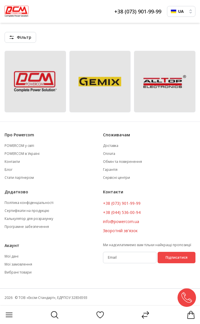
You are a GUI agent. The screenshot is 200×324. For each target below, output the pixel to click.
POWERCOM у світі (19, 145)
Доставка (110, 145)
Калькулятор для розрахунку (29, 218)
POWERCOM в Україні (22, 153)
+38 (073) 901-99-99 (137, 11)
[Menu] (9, 314)
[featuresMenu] (20, 37)
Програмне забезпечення (27, 226)
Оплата (109, 153)
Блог (9, 169)
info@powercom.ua (121, 221)
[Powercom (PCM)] (35, 81)
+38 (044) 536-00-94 (122, 212)
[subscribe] (130, 257)
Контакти (12, 161)
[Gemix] (100, 81)
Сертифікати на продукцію (27, 210)
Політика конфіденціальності (29, 203)
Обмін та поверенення (122, 161)
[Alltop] (164, 81)
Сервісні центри (116, 177)
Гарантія (110, 169)
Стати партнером (19, 177)
